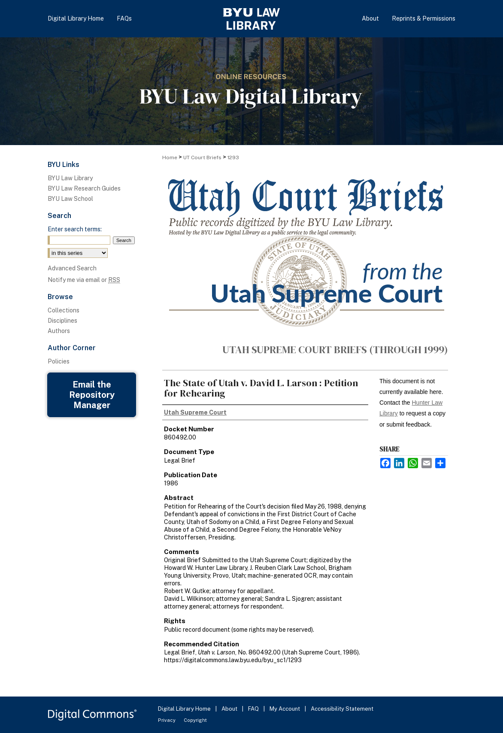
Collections (63, 310)
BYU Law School (70, 198)
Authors (59, 330)
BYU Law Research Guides (84, 188)
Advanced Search (72, 268)
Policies (59, 361)
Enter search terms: (75, 229)
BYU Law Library (70, 178)
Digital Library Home (185, 709)
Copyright (195, 720)
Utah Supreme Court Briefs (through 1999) (335, 349)
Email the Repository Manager (92, 394)
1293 (233, 157)
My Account (285, 709)
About (230, 709)
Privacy (167, 720)
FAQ (254, 709)
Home (169, 157)
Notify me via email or (84, 279)
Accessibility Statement (342, 709)
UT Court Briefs (202, 157)
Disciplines (62, 320)
